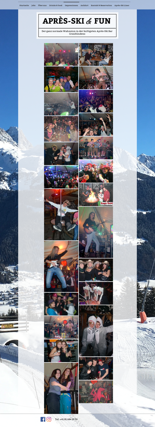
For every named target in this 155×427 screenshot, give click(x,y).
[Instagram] (48, 419)
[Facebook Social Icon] (43, 419)
